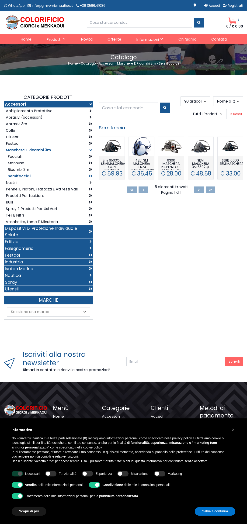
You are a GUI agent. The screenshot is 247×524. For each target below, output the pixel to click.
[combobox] (139, 23)
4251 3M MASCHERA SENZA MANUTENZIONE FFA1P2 (142, 164)
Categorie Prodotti (48, 97)
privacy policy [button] (182, 438)
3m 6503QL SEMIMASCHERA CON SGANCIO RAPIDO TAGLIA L (113, 164)
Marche (48, 300)
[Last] (211, 189)
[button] (233, 429)
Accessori (111, 416)
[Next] (199, 189)
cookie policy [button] (92, 447)
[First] (132, 189)
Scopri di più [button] (29, 511)
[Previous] (143, 189)
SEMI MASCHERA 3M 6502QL (201, 164)
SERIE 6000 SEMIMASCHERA (231, 162)
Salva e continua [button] (215, 511)
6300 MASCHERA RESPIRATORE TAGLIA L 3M (171, 164)
